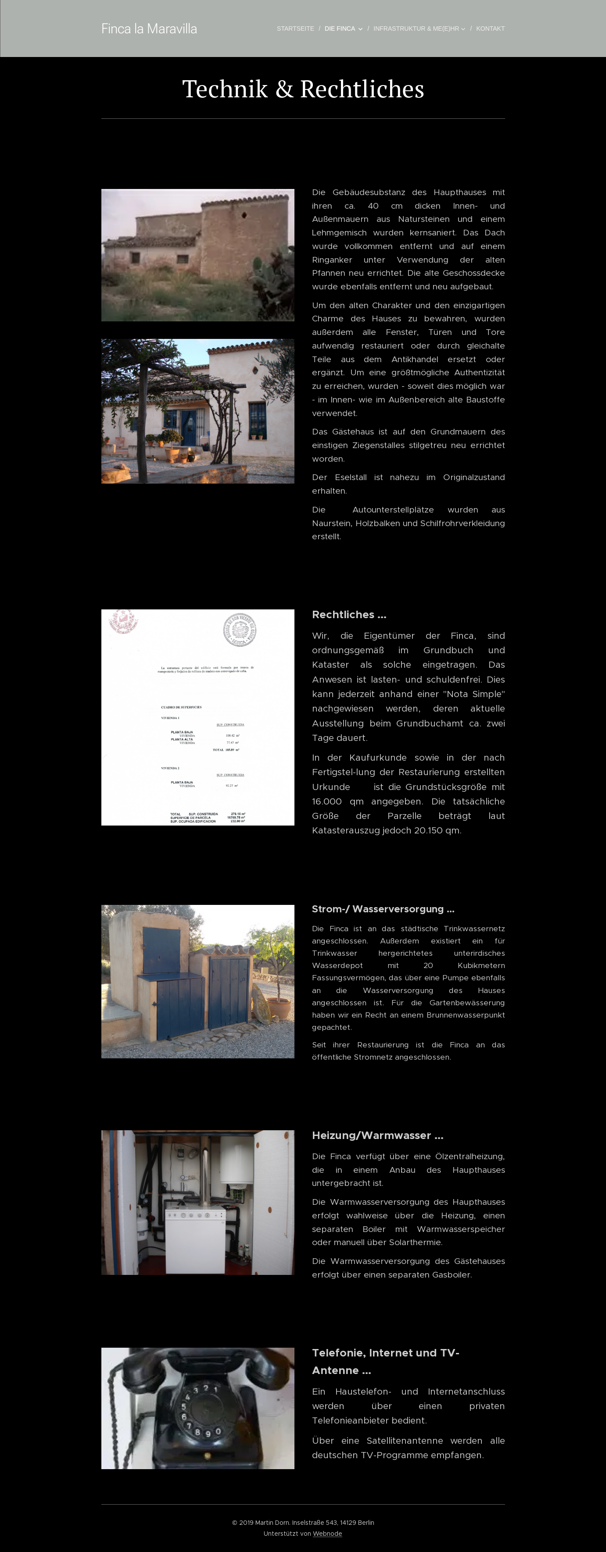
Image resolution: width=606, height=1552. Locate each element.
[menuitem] (297, 28)
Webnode (327, 1534)
